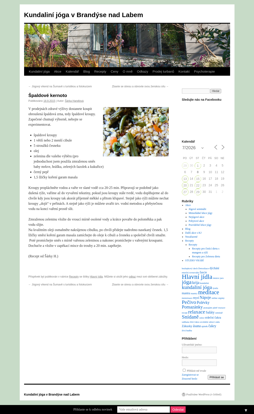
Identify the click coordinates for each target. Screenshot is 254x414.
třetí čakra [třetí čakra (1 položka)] (194, 322)
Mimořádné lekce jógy (201, 213)
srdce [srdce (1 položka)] (201, 318)
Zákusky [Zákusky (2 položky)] (187, 326)
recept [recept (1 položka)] (185, 313)
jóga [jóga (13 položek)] (187, 282)
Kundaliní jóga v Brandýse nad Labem (83, 14)
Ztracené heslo (189, 378)
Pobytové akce (196, 220)
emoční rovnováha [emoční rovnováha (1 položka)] (190, 272)
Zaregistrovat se (190, 374)
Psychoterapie (204, 71)
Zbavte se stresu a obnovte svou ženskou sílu (140, 86)
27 (185, 192)
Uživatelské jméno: (192, 344)
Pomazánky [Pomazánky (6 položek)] (192, 307)
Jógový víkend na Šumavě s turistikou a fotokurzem (60, 86)
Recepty (100, 71)
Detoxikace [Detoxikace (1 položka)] (203, 268)
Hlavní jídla (96, 276)
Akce (57, 71)
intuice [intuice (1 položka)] (216, 278)
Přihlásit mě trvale (196, 370)
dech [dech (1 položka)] (195, 268)
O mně (128, 71)
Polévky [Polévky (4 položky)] (203, 302)
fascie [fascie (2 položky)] (203, 272)
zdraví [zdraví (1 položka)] (212, 322)
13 (185, 179)
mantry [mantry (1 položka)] (194, 293)
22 (198, 185)
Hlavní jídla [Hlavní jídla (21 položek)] (197, 276)
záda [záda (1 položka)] (217, 322)
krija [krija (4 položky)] (195, 282)
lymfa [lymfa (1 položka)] (215, 288)
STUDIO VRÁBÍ (194, 260)
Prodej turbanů (163, 71)
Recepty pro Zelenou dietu (206, 256)
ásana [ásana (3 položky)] (197, 326)
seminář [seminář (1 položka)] (219, 313)
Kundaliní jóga (39, 71)
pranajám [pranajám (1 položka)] (207, 307)
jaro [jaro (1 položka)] (222, 278)
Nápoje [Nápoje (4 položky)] (205, 297)
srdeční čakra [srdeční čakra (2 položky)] (213, 317)
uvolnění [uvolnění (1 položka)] (204, 322)
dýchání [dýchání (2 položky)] (214, 268)
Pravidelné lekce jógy (200, 224)
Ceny (114, 71)
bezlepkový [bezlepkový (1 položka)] (187, 268)
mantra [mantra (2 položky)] (186, 293)
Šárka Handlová (74, 100)
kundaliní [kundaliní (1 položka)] (204, 283)
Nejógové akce (196, 217)
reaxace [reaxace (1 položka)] (221, 307)
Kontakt (184, 71)
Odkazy (142, 71)
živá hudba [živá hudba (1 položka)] (187, 330)
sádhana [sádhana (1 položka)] (185, 322)
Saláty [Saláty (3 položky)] (210, 312)
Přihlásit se (217, 377)
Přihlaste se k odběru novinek (92, 409)
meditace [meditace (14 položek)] (208, 292)
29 (185, 165)
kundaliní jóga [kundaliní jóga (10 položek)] (197, 287)
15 (198, 179)
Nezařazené (191, 236)
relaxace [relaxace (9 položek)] (196, 312)
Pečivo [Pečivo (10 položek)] (189, 302)
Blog (86, 71)
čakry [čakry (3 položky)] (212, 326)
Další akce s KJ (193, 232)
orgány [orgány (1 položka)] (221, 298)
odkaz (132, 276)
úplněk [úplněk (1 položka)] (204, 326)
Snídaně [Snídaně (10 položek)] (190, 317)
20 (185, 185)
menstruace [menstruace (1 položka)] (187, 298)
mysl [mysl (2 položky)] (196, 297)
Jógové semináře (197, 209)
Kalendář (72, 71)
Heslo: (185, 357)
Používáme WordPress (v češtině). (204, 394)
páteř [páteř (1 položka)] (215, 307)
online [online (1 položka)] (215, 298)
